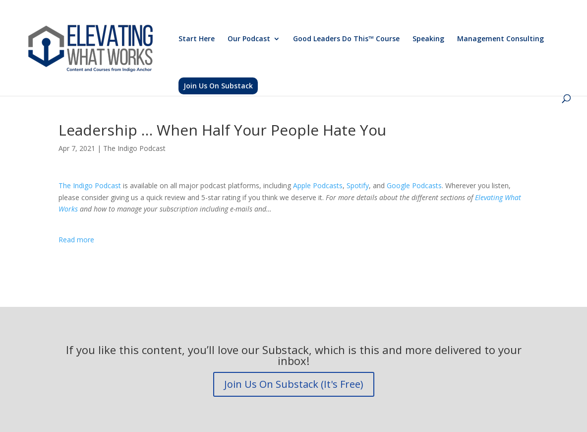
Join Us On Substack (218, 85)
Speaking (428, 39)
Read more (76, 239)
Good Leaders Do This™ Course (346, 39)
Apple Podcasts (318, 185)
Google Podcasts (414, 185)
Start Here (196, 39)
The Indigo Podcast (134, 148)
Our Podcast (249, 39)
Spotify (358, 185)
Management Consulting (500, 39)
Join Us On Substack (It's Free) (293, 384)
